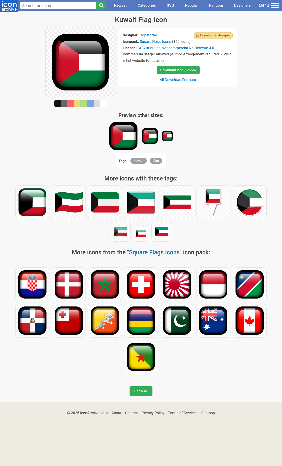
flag (156, 161)
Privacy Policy (153, 413)
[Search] (101, 5)
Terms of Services (183, 413)
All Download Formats (178, 79)
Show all (141, 391)
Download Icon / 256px (178, 70)
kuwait (138, 161)
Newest (120, 5)
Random (216, 5)
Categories (147, 5)
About (116, 413)
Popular (191, 5)
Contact (131, 413)
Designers (242, 5)
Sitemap (208, 413)
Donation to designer (215, 35)
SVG (170, 5)
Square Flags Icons (155, 41)
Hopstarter (148, 35)
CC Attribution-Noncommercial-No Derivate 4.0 (175, 48)
